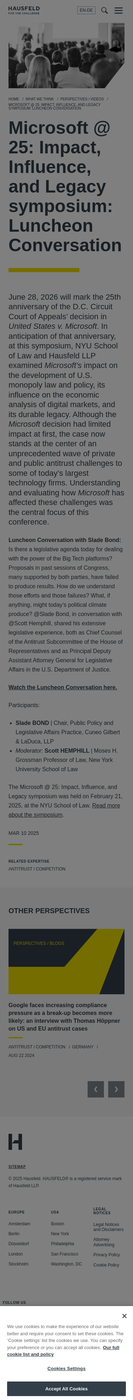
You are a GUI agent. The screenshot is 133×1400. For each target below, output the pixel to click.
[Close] (124, 1320)
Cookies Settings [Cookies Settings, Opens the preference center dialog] (67, 1372)
